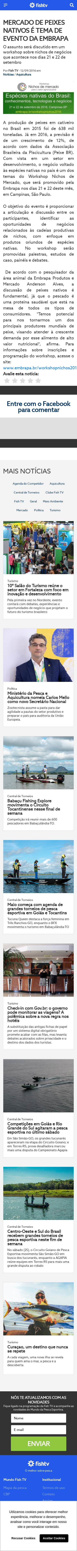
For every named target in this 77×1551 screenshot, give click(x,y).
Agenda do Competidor (28, 483)
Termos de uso (53, 1488)
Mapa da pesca (15, 1488)
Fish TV (19, 501)
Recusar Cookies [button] (23, 1538)
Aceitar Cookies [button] (54, 1538)
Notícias (8, 74)
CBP (6, 1494)
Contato (48, 1494)
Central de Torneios (26, 492)
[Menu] (5, 5)
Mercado (22, 510)
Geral (33, 501)
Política (39, 510)
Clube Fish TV (54, 492)
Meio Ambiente (53, 501)
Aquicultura (23, 74)
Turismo (55, 510)
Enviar (39, 1444)
